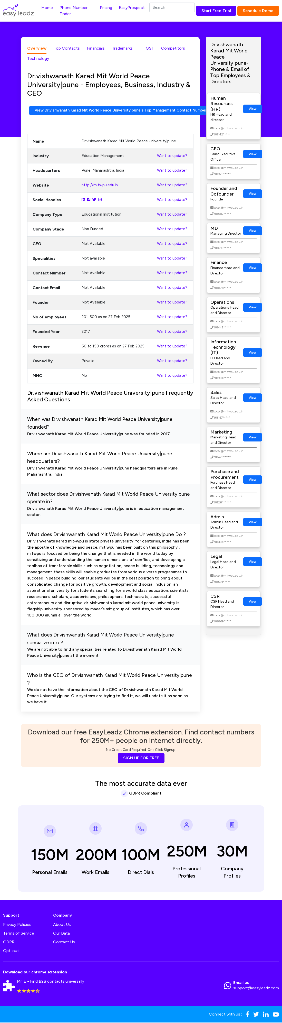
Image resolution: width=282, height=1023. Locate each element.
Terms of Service (18, 933)
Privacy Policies (17, 925)
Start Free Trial (216, 10)
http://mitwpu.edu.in (100, 185)
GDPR (8, 942)
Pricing (106, 7)
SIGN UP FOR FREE (141, 758)
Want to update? (172, 156)
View (253, 109)
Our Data (61, 933)
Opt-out (11, 951)
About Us (62, 925)
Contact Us (64, 942)
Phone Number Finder (73, 10)
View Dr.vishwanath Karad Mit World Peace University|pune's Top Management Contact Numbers (129, 110)
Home (47, 7)
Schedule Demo (258, 10)
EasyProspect (132, 7)
